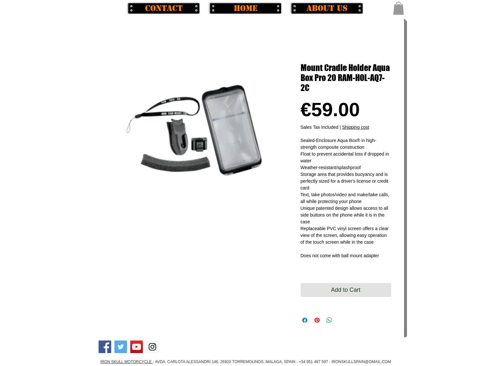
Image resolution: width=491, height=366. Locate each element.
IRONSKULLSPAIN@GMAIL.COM (361, 362)
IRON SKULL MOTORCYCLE (127, 362)
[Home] (245, 8)
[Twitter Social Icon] (120, 347)
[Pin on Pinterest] (317, 320)
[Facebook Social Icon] (105, 347)
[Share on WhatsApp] (329, 320)
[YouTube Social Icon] (136, 347)
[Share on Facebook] (305, 320)
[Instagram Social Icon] (152, 347)
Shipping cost (355, 127)
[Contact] (163, 8)
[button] (398, 8)
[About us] (327, 8)
